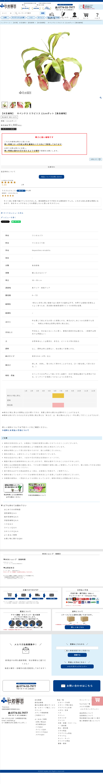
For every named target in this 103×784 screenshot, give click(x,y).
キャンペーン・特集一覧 (89, 700)
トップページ (5, 23)
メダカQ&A (40, 735)
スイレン (41, 18)
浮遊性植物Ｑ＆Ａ (11, 520)
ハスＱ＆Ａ (8, 524)
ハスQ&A (39, 727)
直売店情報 (39, 703)
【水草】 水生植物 (19, 23)
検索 (42, 13)
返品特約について (8, 171)
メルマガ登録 (85, 706)
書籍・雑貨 (62, 743)
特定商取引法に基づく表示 (90, 718)
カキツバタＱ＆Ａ (11, 531)
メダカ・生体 (63, 710)
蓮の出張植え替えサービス (45, 705)
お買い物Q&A (41, 722)
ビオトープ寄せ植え (65, 705)
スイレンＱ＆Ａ (10, 528)
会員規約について (86, 716)
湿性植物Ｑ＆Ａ (10, 513)
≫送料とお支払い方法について (15, 430)
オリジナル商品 (64, 741)
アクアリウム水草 (18, 18)
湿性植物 (31, 23)
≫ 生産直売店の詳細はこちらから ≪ (14, 578)
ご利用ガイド (40, 715)
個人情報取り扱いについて (90, 721)
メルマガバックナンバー (89, 709)
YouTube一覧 (85, 704)
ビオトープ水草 (64, 703)
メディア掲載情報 (41, 713)
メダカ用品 (62, 731)
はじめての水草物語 (12, 509)
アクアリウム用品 (65, 733)
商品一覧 (60, 700)
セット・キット (64, 738)
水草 (5, 18)
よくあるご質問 (10, 535)
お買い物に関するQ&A (13, 538)
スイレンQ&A (41, 730)
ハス (31, 18)
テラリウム (62, 736)
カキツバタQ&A (42, 732)
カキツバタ (62, 718)
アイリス (61, 720)
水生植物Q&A (41, 724)
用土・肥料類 (63, 728)
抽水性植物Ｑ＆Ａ (11, 517)
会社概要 (38, 700)
